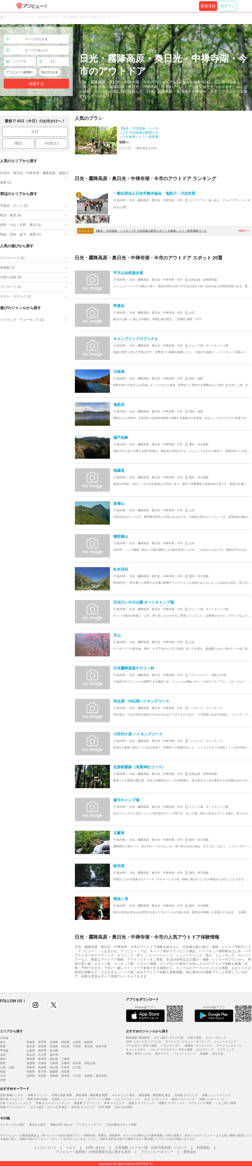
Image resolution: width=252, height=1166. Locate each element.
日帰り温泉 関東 (62, 1095)
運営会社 (189, 1152)
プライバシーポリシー (157, 1152)
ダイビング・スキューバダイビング (187, 1041)
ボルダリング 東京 (123, 1095)
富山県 (31, 1054)
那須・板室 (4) (10, 215)
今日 (35, 132)
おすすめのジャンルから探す (147, 1031)
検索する (36, 84)
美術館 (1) (7, 267)
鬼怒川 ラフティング (141, 1103)
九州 (3, 1075)
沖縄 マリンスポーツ (13, 1107)
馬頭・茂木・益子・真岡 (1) (20, 234)
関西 (3, 1063)
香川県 (42, 1071)
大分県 (77, 1075)
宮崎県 (88, 1075)
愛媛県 (54, 1071)
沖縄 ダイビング (37, 1095)
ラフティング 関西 (200, 1103)
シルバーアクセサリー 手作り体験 (171, 1049)
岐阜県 (42, 1059)
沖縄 (3, 1080)
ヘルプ (71, 1147)
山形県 (77, 1042)
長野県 (42, 1050)
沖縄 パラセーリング (212, 1099)
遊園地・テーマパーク (199, 1045)
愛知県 (54, 1059)
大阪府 (54, 1063)
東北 (3, 1042)
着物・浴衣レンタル (138, 1053)
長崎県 (54, 1075)
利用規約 (203, 1147)
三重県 (65, 1059)
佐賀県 (42, 1075)
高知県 (65, 1071)
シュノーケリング (225, 1041)
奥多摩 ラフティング (87, 1103)
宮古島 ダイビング (82, 1107)
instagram (35, 1005)
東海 (3, 1059)
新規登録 (208, 6)
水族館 (204, 1053)
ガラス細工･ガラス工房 (168, 1037)
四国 (3, 1071)
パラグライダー (170, 1045)
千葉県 (77, 1046)
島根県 (42, 1067)
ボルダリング (204, 1049)
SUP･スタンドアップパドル (143, 1041)
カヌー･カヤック (215, 1037)
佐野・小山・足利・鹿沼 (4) (20, 225)
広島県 (65, 1067)
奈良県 (77, 1063)
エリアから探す (11, 1031)
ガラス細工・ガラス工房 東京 (48, 1107)
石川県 (42, 1054)
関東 (3, 1046)
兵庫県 (65, 1063)
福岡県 (31, 1075)
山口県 (77, 1067)
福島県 (88, 1042)
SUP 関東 (104, 1107)
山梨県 (31, 1050)
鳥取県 (31, 1067)
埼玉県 (65, 1046)
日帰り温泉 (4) (10, 277)
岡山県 (54, 1067)
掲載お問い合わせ (61, 1124)
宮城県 (54, 1042)
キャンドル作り (136, 1049)
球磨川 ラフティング (171, 1103)
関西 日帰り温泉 (37, 1099)
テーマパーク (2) (12, 258)
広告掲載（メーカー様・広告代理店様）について (151, 1147)
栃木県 (31, 1046)
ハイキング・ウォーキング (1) (22, 320)
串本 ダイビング (114, 1103)
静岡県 (31, 1059)
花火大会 (217, 1053)
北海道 (4, 1038)
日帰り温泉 (194, 1037)
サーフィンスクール (229, 1045)
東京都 (88, 1046)
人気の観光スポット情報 (121, 1124)
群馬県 (42, 1046)
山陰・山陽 (7, 1067)
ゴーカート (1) (10, 287)
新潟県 (54, 1050)
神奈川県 (101, 1046)
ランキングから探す (12, 1124)
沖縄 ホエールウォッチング (53, 1103)
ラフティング (225, 1049)
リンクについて (44, 1147)
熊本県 (65, 1075)
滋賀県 (31, 1063)
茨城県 (54, 1046)
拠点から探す (37, 1124)
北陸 (3, 1054)
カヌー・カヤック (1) (15, 296)
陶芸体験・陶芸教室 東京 (154, 1095)
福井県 (54, 1054)
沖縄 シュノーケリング (216, 1095)
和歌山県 (89, 1063)
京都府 (42, 1063)
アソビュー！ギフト (89, 1124)
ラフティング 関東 (98, 1099)
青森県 (31, 1042)
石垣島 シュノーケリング (67, 1099)
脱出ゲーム (162, 1053)
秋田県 (65, 1042)
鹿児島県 (101, 1075)
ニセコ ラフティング (127, 1099)
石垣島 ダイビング (186, 1095)
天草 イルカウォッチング (16, 1103)
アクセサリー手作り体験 (141, 1045)
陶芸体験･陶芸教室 (138, 1037)
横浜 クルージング (183, 1099)
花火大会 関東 (123, 1107)
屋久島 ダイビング (11, 1099)
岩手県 (42, 1042)
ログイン (227, 6)
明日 (18, 143)
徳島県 (31, 1071)
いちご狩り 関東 (226, 1103)
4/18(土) (51, 143)
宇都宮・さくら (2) (14, 205)
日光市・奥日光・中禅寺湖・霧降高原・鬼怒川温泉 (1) (34, 177)
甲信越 (4, 1050)
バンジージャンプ (184, 1053)
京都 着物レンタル (11, 1095)
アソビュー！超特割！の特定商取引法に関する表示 (93, 1152)
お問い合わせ (95, 1147)
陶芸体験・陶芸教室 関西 (92, 1095)
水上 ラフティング (156, 1099)
